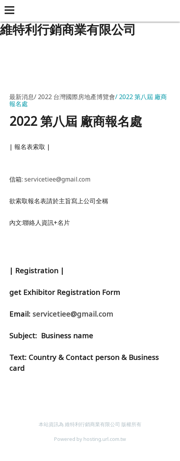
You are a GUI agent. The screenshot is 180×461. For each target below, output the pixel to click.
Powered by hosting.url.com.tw (90, 438)
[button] (11, 11)
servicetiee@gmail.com (57, 179)
